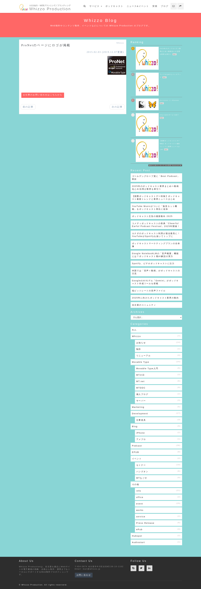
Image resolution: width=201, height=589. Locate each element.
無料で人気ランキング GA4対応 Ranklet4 (164, 165)
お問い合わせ (84, 575)
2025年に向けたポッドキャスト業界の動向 (155, 298)
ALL (134, 330)
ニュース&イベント (138, 6)
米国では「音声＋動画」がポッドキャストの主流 (156, 272)
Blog (156, 426)
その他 (135, 484)
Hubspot (156, 535)
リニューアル (158, 355)
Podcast (156, 445)
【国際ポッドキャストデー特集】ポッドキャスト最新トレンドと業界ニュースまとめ (156, 197)
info (158, 490)
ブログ (164, 6)
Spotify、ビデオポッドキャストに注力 (153, 263)
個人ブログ (158, 394)
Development (156, 413)
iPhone (158, 432)
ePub (158, 529)
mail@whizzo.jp (91, 569)
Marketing (156, 407)
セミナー (158, 465)
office (158, 497)
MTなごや (158, 478)
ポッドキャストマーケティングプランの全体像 (156, 244)
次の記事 (117, 107)
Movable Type (156, 362)
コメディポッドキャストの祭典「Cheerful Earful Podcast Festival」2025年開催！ (156, 224)
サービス (95, 6)
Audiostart (156, 542)
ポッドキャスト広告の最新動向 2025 (152, 216)
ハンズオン (158, 471)
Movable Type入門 (158, 368)
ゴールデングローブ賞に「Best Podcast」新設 (156, 177)
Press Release (158, 523)
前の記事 (28, 107)
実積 (155, 6)
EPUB (156, 452)
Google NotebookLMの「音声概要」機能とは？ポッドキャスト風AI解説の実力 (155, 254)
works (140, 510)
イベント (156, 458)
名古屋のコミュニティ (144, 305)
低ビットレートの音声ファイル (149, 290)
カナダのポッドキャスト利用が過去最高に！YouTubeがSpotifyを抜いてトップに (156, 234)
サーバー (158, 400)
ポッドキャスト (114, 6)
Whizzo (120, 43)
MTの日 (158, 374)
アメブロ (158, 439)
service (158, 516)
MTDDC (158, 387)
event (158, 503)
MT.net (158, 381)
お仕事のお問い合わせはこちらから (42, 95)
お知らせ (158, 342)
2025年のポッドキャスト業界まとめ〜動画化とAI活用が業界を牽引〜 (155, 187)
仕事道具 (158, 420)
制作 (158, 349)
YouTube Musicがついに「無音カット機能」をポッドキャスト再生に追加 (154, 207)
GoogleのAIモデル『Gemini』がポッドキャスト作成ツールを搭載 (155, 282)
